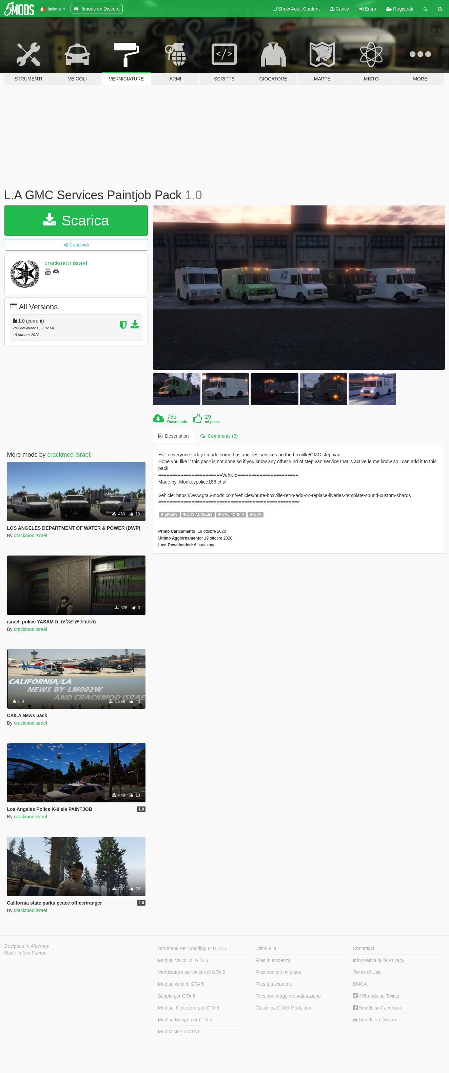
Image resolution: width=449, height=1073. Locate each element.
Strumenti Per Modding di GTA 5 (192, 948)
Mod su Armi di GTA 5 (181, 984)
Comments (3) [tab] (219, 436)
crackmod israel (65, 263)
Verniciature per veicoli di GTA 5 (191, 972)
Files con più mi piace (278, 972)
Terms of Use (366, 972)
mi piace (212, 422)
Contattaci (363, 948)
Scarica (76, 221)
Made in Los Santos (25, 953)
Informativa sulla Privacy (378, 960)
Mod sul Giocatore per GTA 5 (188, 1008)
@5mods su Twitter (376, 996)
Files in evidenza (273, 960)
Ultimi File (265, 948)
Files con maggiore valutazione (288, 996)
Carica (339, 9)
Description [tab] (173, 436)
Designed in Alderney (27, 946)
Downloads (177, 422)
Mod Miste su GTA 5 (179, 1031)
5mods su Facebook (377, 1008)
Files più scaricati (273, 984)
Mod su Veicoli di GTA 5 (183, 960)
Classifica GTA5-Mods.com (284, 1008)
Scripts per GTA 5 (176, 996)
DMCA (360, 984)
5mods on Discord (375, 1020)
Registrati (399, 9)
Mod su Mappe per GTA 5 (185, 1019)
